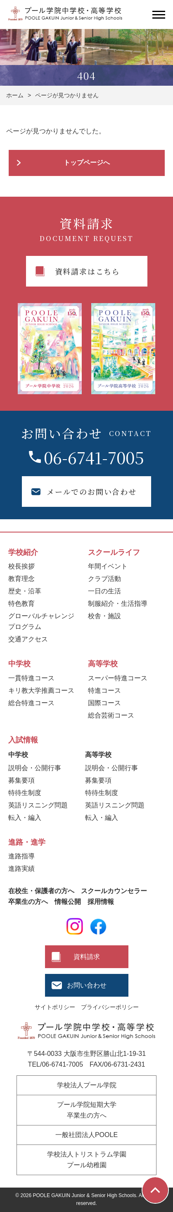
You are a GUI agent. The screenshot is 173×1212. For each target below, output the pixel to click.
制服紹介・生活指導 (117, 603)
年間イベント (108, 566)
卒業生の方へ (28, 901)
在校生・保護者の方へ (41, 890)
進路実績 (21, 868)
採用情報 (101, 901)
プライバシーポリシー (110, 1007)
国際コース (104, 702)
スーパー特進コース (117, 678)
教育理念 (21, 578)
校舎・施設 (104, 615)
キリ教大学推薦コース (41, 690)
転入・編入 (24, 817)
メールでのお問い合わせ (92, 491)
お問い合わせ (87, 985)
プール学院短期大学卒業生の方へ (86, 1110)
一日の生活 (104, 591)
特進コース (104, 690)
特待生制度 (24, 792)
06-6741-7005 (94, 457)
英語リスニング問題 (38, 805)
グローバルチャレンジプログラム (41, 621)
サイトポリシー (55, 1007)
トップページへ (87, 162)
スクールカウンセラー (114, 890)
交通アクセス (28, 639)
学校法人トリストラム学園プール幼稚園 (86, 1160)
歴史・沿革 (24, 591)
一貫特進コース (31, 678)
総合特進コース (31, 702)
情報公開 (68, 901)
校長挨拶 (21, 566)
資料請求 (86, 956)
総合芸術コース (111, 715)
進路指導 (21, 856)
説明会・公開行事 (34, 767)
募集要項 (21, 780)
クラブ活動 (104, 578)
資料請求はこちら (87, 271)
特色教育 (21, 603)
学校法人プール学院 (86, 1085)
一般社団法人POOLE (86, 1134)
